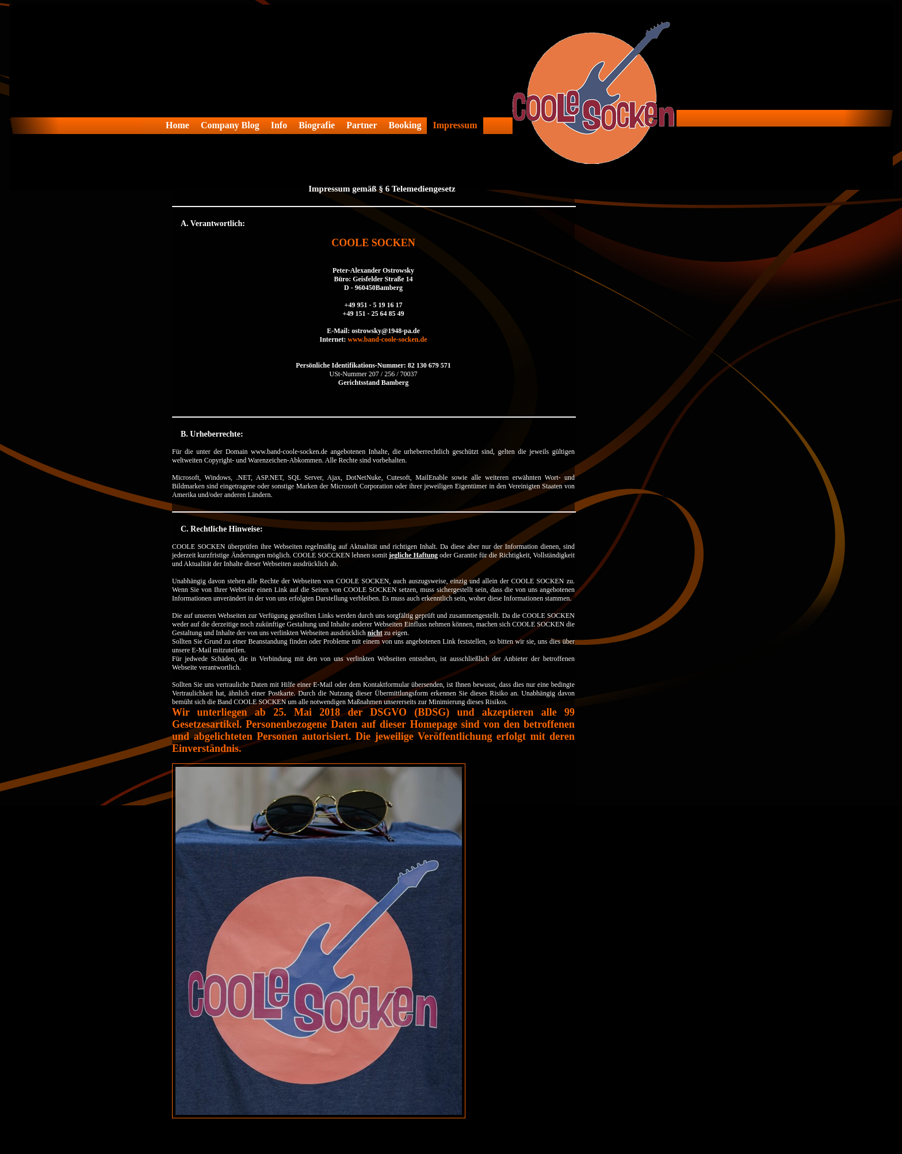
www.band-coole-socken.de (387, 339)
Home (177, 125)
